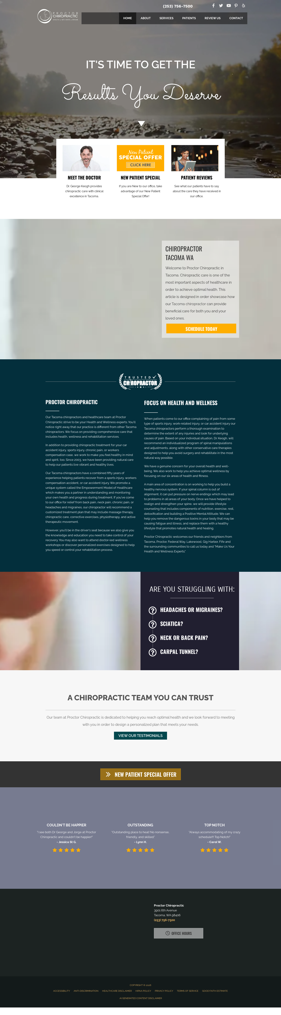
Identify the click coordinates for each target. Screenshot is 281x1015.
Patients (189, 18)
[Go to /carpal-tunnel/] (192, 652)
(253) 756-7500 (178, 6)
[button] (140, 736)
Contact (236, 18)
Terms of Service (187, 991)
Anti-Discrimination (86, 991)
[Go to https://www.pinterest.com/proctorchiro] (236, 6)
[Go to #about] (140, 123)
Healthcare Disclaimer (117, 991)
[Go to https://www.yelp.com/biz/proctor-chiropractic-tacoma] (244, 6)
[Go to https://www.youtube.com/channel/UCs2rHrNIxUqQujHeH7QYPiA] (228, 6)
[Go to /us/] (84, 186)
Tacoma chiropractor (189, 304)
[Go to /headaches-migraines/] (192, 610)
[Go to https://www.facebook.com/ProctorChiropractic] (213, 6)
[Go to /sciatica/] (192, 624)
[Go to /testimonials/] (196, 186)
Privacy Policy (164, 991)
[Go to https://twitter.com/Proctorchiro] (221, 6)
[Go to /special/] (140, 85)
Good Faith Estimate (215, 991)
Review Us (213, 18)
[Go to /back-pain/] (192, 638)
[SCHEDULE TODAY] (201, 328)
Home (127, 18)
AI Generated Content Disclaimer (141, 998)
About (146, 18)
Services (166, 18)
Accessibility (61, 991)
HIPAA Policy (143, 991)
